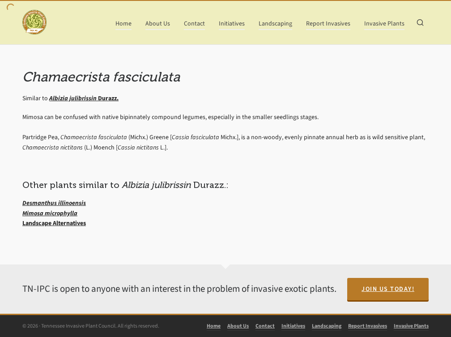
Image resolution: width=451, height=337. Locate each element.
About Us (238, 325)
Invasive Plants (411, 325)
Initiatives (293, 325)
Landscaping (326, 325)
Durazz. (84, 98)
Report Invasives (367, 325)
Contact (265, 325)
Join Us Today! (388, 289)
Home (214, 325)
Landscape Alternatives (54, 223)
